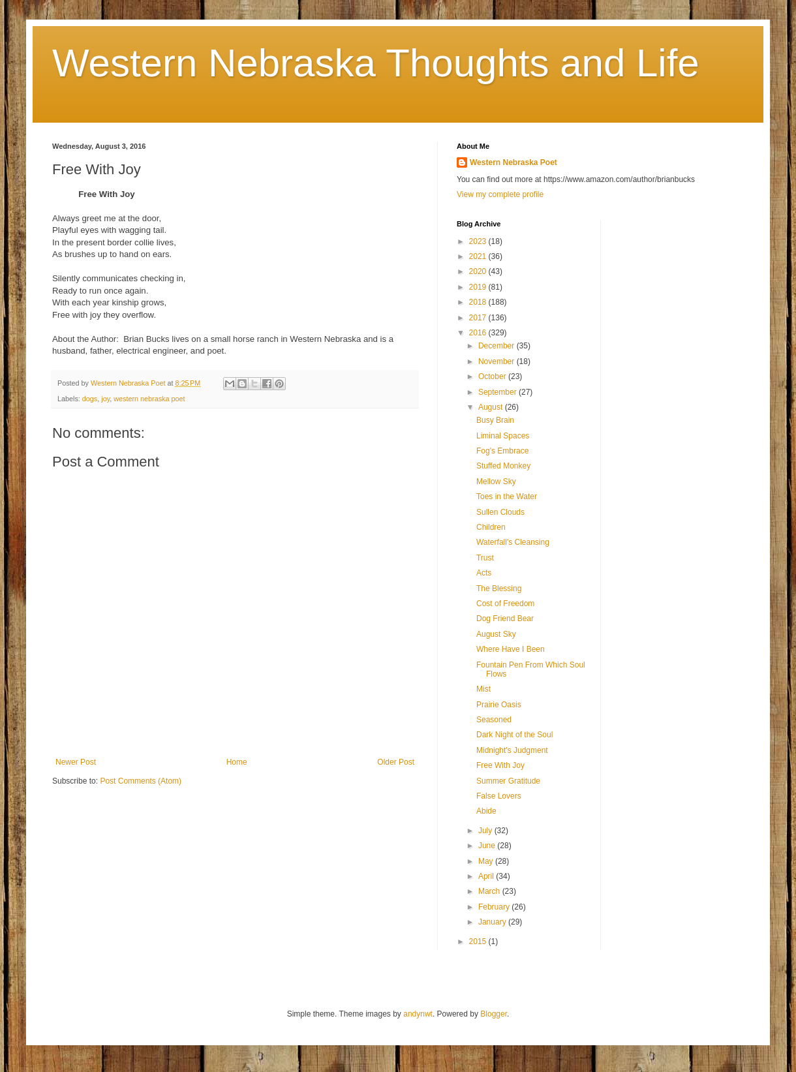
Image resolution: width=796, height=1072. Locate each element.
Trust (485, 557)
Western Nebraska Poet (513, 162)
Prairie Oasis (498, 704)
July (486, 830)
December (497, 345)
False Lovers (498, 796)
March (490, 891)
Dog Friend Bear (505, 618)
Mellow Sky (496, 481)
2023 (479, 241)
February (495, 906)
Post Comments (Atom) (140, 781)
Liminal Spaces (502, 435)
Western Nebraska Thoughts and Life (375, 63)
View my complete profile (500, 194)
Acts (483, 572)
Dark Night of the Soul (514, 734)
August (491, 407)
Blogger (493, 1013)
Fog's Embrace (502, 450)
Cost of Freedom (505, 603)
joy (105, 399)
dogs (89, 399)
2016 (479, 332)
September (498, 392)
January (493, 922)
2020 (479, 271)
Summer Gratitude (508, 781)
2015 (479, 941)
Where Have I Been (510, 649)
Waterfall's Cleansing (512, 542)
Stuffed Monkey (503, 465)
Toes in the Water (506, 496)
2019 (479, 287)
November (497, 361)
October (493, 376)
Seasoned (494, 719)
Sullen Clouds (500, 512)
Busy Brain (495, 420)
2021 (479, 256)
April (487, 876)
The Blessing (498, 588)
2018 (479, 302)
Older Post (395, 762)
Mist (483, 689)
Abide (486, 811)
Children (491, 527)
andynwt (418, 1013)
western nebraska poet (149, 399)
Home (236, 762)
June (487, 845)
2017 (479, 317)
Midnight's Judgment (512, 750)
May (486, 861)
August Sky (496, 634)
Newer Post (75, 762)
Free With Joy (500, 765)
